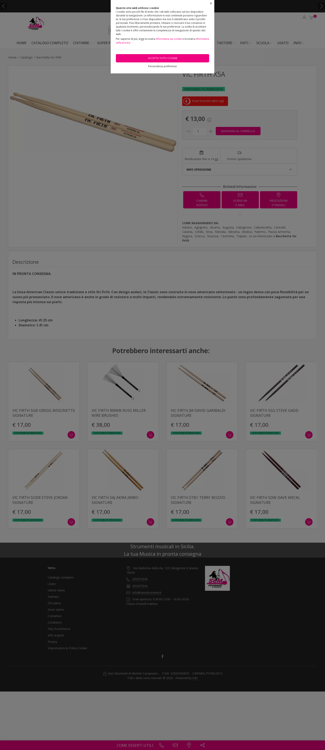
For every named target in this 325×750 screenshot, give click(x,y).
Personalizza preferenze (162, 66)
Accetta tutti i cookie (162, 58)
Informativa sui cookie (169, 39)
